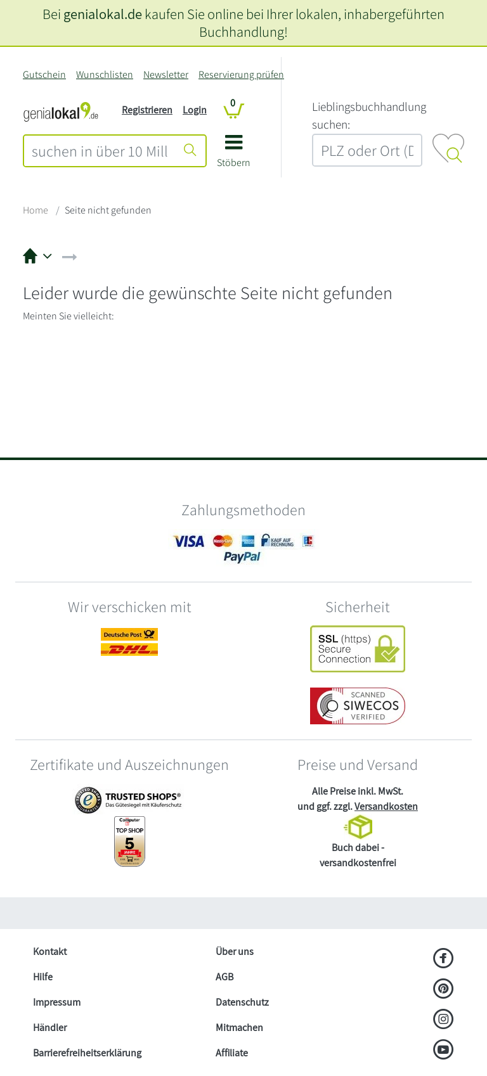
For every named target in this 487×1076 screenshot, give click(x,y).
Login (195, 110)
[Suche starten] (190, 151)
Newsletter (165, 74)
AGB (224, 976)
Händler (50, 1027)
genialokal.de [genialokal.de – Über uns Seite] (102, 13)
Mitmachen (239, 1027)
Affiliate (232, 1053)
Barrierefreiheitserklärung (87, 1053)
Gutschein (44, 74)
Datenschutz (242, 1002)
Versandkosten (386, 806)
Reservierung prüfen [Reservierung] (241, 74)
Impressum (57, 1002)
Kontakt (50, 951)
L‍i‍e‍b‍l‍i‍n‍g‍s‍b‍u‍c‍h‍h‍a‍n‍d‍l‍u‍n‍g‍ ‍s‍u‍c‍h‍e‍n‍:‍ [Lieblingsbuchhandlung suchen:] (369, 115)
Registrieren (147, 110)
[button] (233, 155)
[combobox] (100, 151)
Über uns (235, 951)
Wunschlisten (104, 74)
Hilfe (43, 976)
